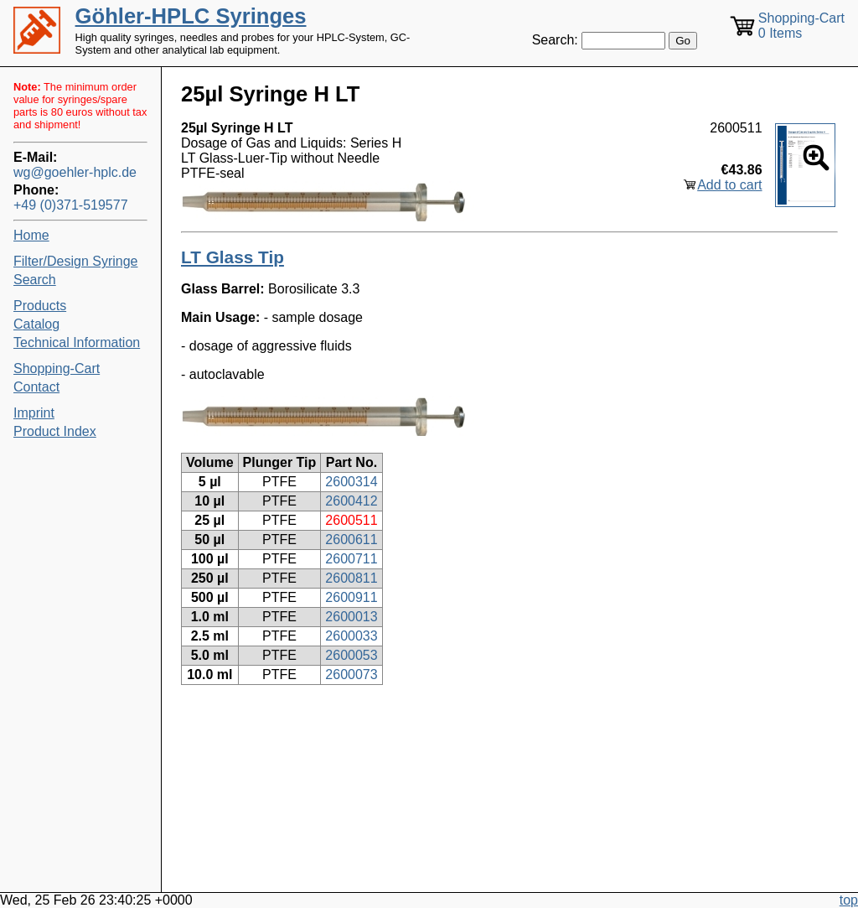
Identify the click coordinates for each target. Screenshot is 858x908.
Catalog (36, 324)
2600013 (351, 617)
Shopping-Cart (56, 368)
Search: (555, 40)
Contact (36, 387)
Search (34, 279)
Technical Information (76, 342)
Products (39, 305)
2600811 (351, 578)
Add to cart (729, 185)
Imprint (33, 413)
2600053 (351, 655)
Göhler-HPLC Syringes (191, 16)
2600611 (351, 539)
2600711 (351, 559)
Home (31, 235)
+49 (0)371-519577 (70, 205)
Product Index (54, 431)
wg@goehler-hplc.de (75, 172)
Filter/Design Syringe (75, 261)
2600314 (351, 482)
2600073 (351, 674)
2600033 (351, 636)
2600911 (351, 597)
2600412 (351, 501)
